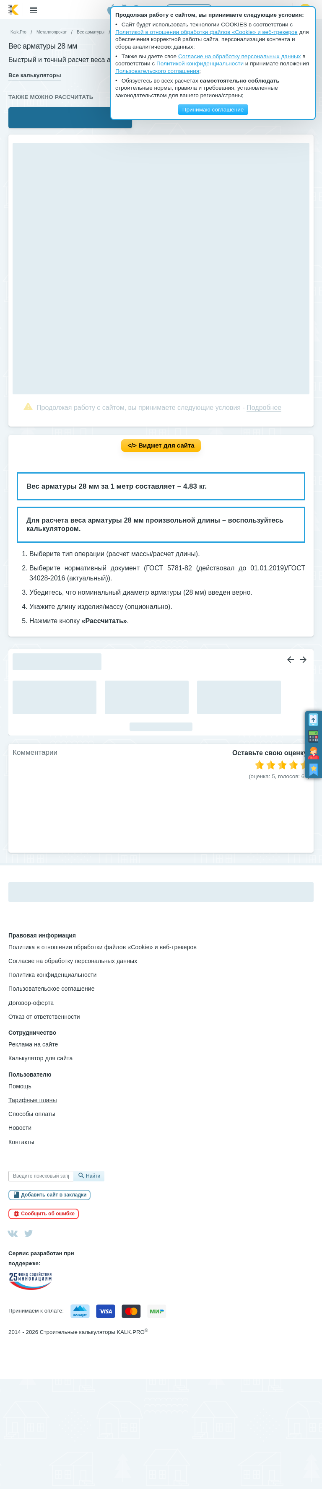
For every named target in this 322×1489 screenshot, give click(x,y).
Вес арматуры (90, 32)
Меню (33, 9)
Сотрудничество (32, 1032)
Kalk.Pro (18, 32)
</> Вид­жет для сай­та (160, 445)
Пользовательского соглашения (157, 71)
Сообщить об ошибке (48, 1214)
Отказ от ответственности (44, 1016)
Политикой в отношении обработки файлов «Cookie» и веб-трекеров (206, 32)
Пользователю (30, 1074)
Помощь (19, 1086)
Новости (19, 1127)
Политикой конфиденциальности (200, 63)
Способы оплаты (31, 1114)
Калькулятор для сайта (40, 1058)
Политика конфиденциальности (52, 974)
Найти (93, 1176)
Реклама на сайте (33, 1044)
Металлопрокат (51, 32)
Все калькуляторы (34, 75)
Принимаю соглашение (213, 109)
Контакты (21, 1142)
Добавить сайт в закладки (53, 1195)
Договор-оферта (31, 1003)
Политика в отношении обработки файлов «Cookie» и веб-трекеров (102, 947)
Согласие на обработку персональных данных (72, 961)
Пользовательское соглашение (51, 988)
